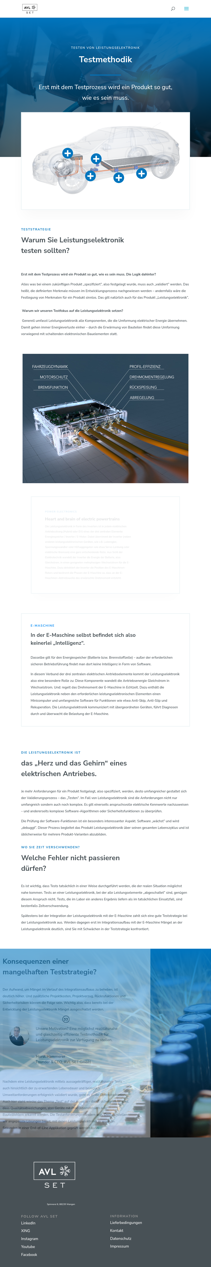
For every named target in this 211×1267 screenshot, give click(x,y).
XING (25, 1230)
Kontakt (116, 1230)
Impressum (119, 1246)
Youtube (28, 1246)
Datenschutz (120, 1238)
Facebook (29, 1254)
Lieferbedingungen (126, 1222)
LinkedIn (28, 1223)
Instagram (29, 1238)
